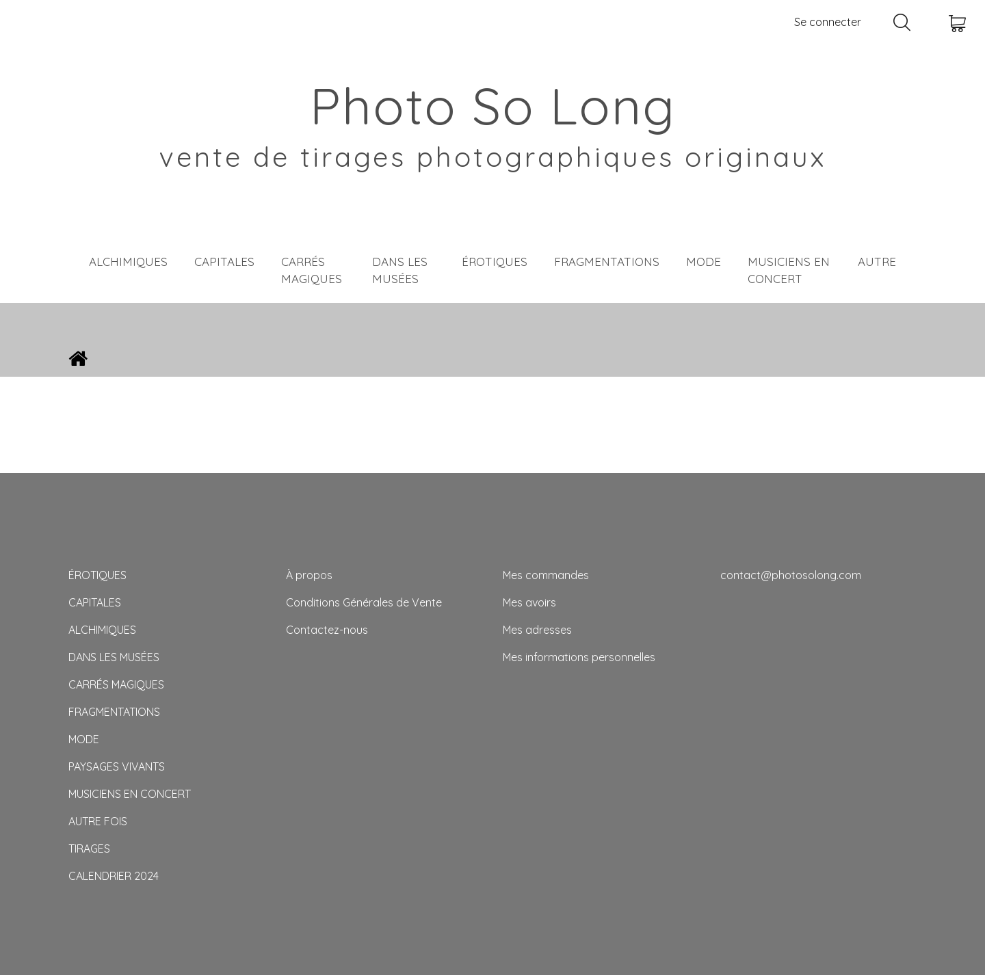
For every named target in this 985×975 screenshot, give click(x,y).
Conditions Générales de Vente (364, 602)
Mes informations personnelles (579, 657)
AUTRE (877, 261)
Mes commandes (546, 575)
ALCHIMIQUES (128, 261)
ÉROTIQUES (494, 261)
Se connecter (827, 22)
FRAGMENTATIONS (606, 261)
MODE (703, 261)
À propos (309, 575)
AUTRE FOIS (97, 821)
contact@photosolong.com (790, 575)
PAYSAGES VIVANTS (116, 766)
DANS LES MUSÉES (400, 270)
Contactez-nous (327, 630)
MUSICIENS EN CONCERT (789, 270)
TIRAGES (89, 848)
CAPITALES (224, 261)
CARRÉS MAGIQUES (311, 270)
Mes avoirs (529, 602)
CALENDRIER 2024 (113, 876)
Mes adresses (537, 630)
